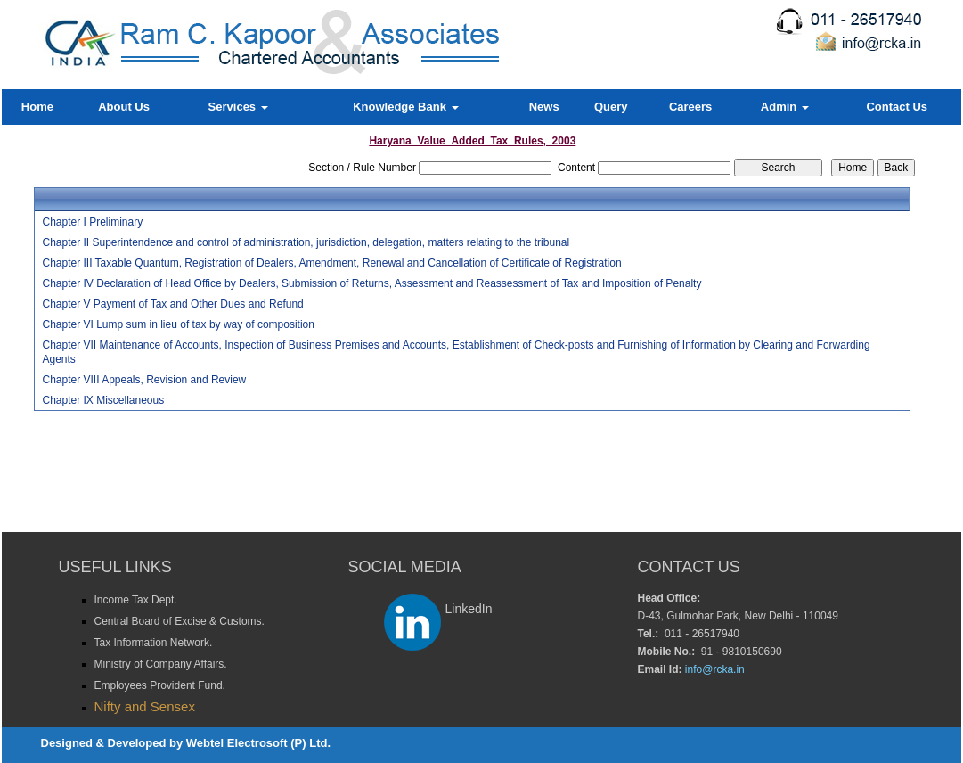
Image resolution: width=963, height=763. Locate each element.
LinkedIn (469, 609)
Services (238, 106)
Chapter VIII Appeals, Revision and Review (144, 379)
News (544, 106)
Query (611, 106)
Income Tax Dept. (135, 600)
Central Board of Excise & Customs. (179, 621)
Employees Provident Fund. (159, 685)
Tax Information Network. (153, 642)
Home (37, 106)
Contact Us (896, 106)
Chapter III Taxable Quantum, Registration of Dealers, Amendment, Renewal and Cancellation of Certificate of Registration (331, 263)
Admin (785, 106)
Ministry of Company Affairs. (160, 664)
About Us (124, 106)
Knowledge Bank (405, 106)
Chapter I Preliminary (92, 222)
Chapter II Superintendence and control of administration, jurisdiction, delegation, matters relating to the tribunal (305, 242)
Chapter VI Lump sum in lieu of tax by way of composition (178, 324)
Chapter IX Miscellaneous (103, 400)
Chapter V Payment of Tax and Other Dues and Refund (172, 304)
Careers (690, 106)
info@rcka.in (715, 669)
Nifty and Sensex (144, 706)
